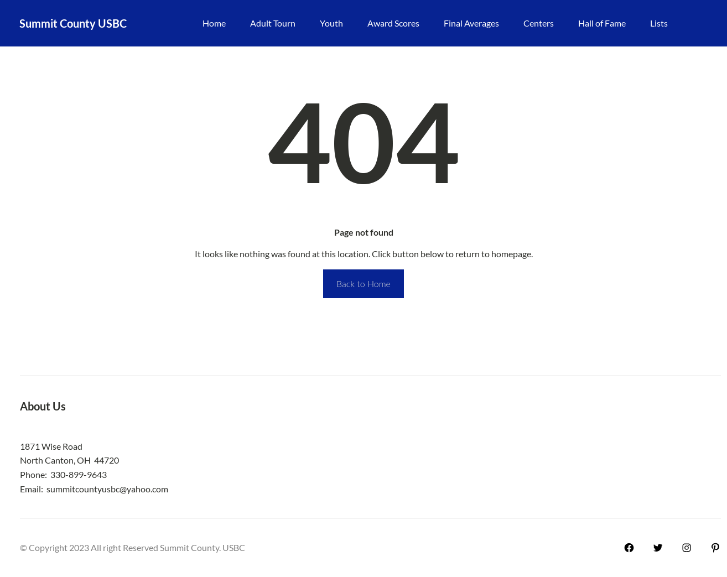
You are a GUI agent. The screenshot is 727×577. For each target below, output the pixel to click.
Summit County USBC (73, 23)
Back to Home (363, 283)
